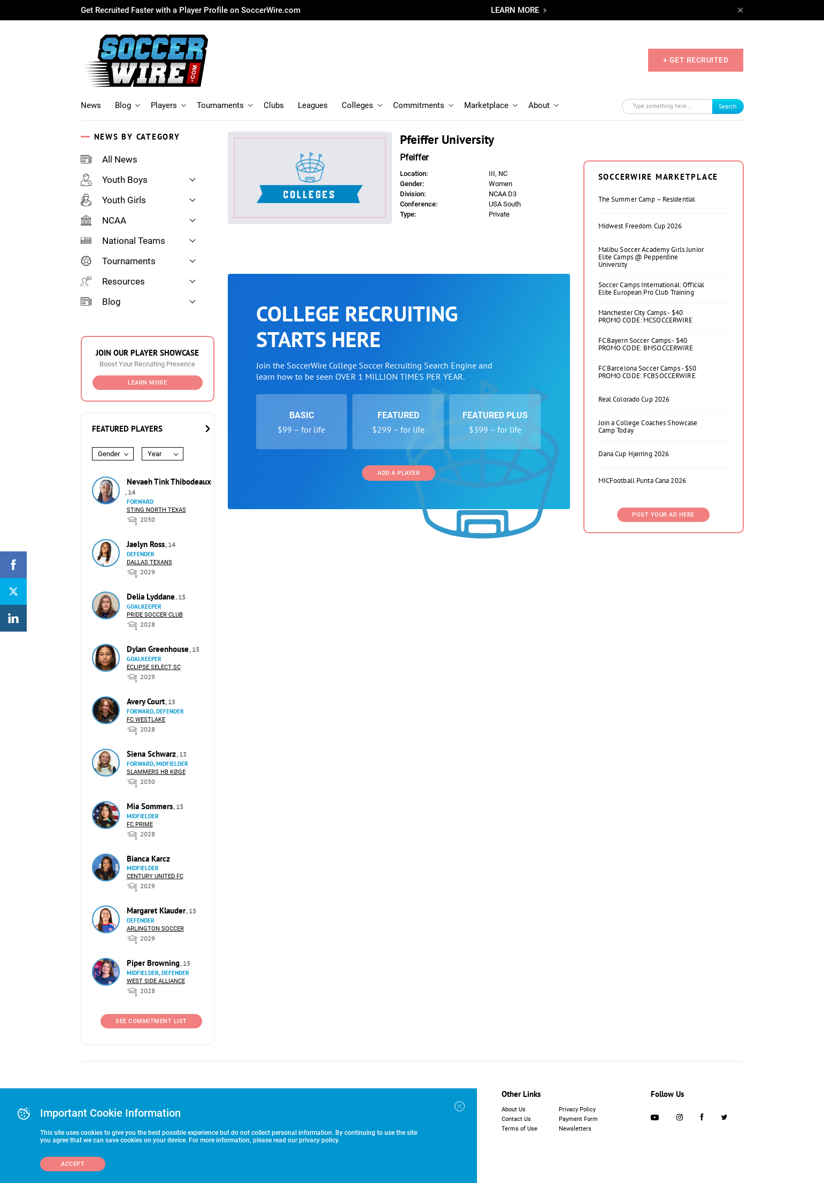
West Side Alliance (156, 981)
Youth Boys (114, 179)
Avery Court (147, 701)
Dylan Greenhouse (159, 649)
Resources (113, 281)
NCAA (103, 220)
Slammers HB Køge (156, 772)
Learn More (147, 382)
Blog (123, 105)
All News (109, 159)
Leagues (313, 105)
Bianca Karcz (148, 859)
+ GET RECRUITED (696, 60)
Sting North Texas (156, 509)
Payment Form (578, 1119)
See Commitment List (151, 1021)
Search (728, 106)
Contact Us (516, 1119)
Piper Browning (154, 963)
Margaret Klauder (157, 910)
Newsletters (575, 1128)
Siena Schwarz (152, 754)
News (91, 105)
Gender (109, 454)
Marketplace (486, 105)
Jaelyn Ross (147, 544)
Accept (72, 1164)
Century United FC (155, 876)
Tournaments (220, 105)
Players (164, 105)
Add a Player (399, 473)
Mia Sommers (151, 806)
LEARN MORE (515, 10)
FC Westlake (146, 719)
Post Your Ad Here (663, 514)
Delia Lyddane (152, 597)
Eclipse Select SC (154, 667)
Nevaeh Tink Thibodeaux (169, 482)
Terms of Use (519, 1128)
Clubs (274, 105)
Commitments (418, 105)
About (539, 105)
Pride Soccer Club (155, 614)
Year (154, 454)
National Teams (123, 240)
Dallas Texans (149, 562)
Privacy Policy (577, 1109)
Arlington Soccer (155, 928)
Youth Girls (113, 200)
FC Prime (140, 824)
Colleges (357, 105)
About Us (514, 1109)
